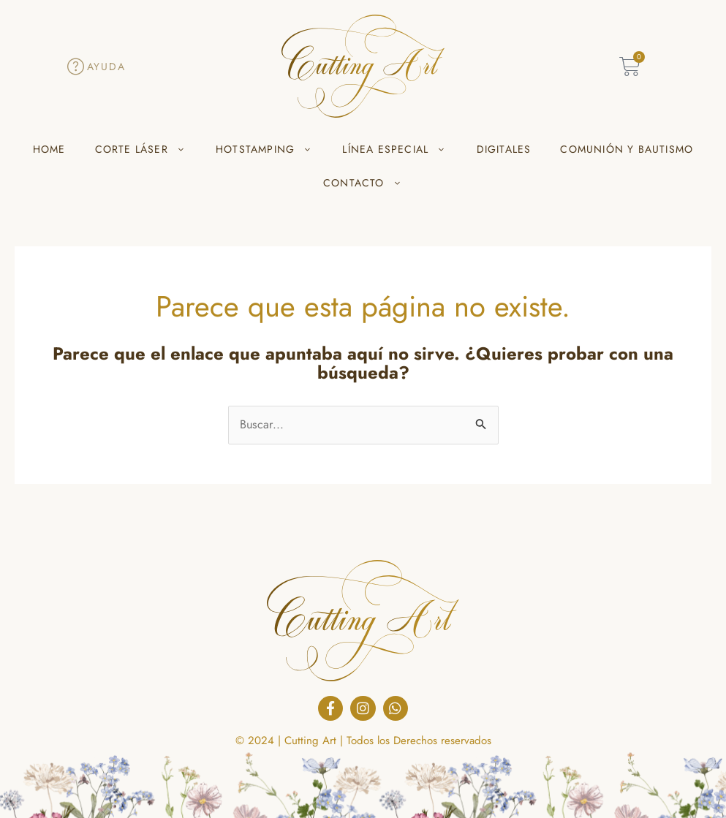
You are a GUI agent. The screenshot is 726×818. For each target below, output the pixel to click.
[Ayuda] (75, 66)
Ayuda (106, 66)
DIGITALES (504, 149)
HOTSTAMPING (264, 149)
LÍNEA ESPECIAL (394, 149)
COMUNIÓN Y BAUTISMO (626, 149)
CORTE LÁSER (140, 149)
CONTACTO (363, 182)
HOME (49, 149)
